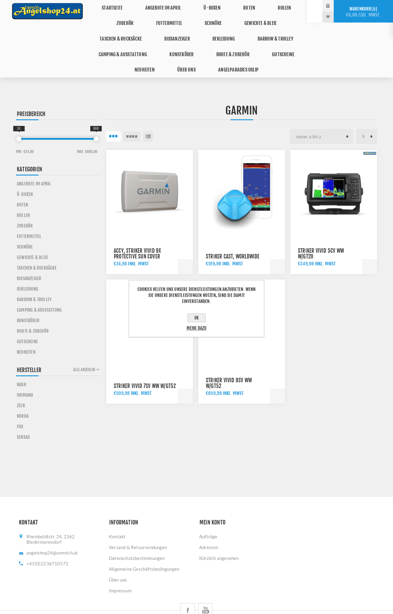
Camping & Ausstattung (264, 28)
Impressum (120, 568)
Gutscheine (207, 39)
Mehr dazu (197, 328)
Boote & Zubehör (162, 39)
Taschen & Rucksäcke (260, 17)
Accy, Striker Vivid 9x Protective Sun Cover (137, 232)
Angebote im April (153, 5)
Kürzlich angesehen (219, 536)
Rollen (256, 5)
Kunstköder (115, 39)
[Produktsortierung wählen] (321, 114)
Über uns (280, 39)
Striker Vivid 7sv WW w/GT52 (145, 364)
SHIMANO (25, 373)
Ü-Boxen (197, 5)
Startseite (108, 5)
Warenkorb (363, 12)
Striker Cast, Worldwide (233, 234)
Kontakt (117, 514)
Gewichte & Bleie (204, 17)
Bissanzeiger (117, 28)
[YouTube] (205, 588)
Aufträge (208, 514)
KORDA (23, 394)
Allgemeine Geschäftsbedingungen (144, 547)
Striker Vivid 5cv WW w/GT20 (321, 232)
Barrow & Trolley (204, 28)
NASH (21, 362)
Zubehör (287, 5)
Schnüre (162, 17)
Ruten (227, 5)
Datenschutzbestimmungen (137, 536)
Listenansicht (148, 114)
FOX (20, 405)
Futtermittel (124, 17)
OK (196, 317)
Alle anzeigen (84, 347)
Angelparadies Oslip (196, 50)
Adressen (208, 525)
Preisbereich (31, 92)
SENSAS (23, 415)
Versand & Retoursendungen (138, 525)
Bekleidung (158, 28)
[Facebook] (188, 588)
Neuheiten (244, 39)
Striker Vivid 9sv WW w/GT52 (229, 361)
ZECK (21, 383)
